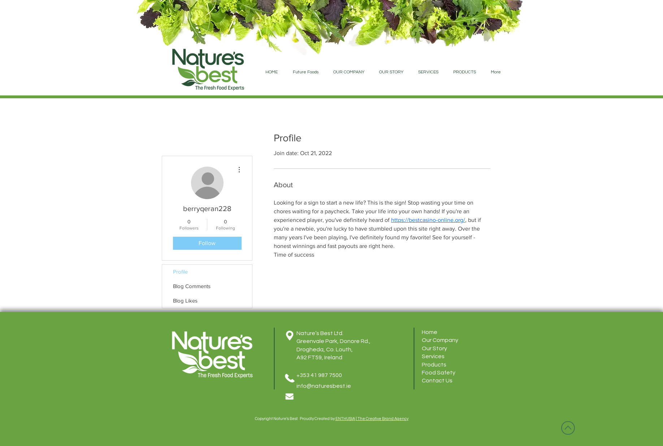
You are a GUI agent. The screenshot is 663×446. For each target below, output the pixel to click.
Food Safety (438, 373)
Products (434, 365)
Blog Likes (185, 300)
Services (433, 356)
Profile (180, 272)
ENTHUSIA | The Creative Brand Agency (371, 419)
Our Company (440, 340)
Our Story (434, 348)
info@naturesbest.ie (323, 386)
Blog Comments (192, 286)
